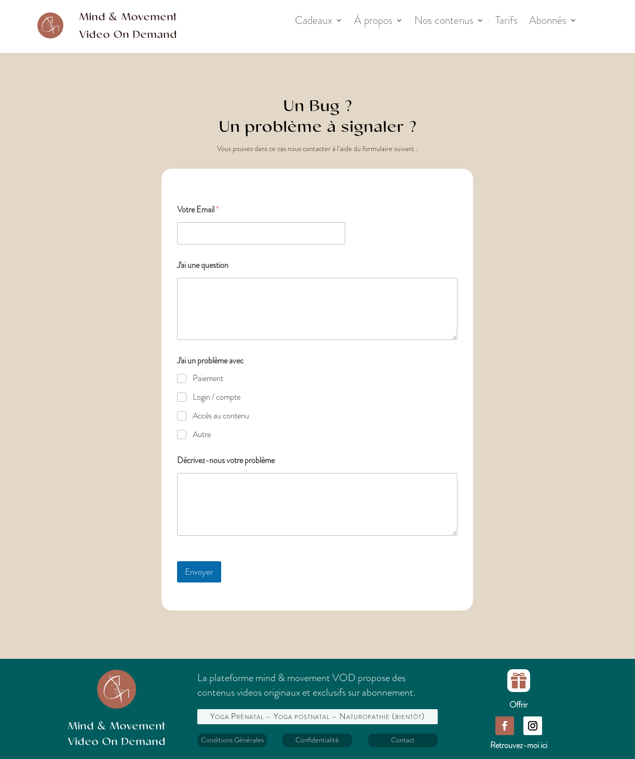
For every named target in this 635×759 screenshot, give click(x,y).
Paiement (208, 378)
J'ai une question (202, 265)
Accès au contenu (221, 416)
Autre (202, 434)
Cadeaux (313, 22)
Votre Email (198, 209)
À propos (373, 22)
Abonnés (547, 22)
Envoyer (199, 571)
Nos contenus (444, 22)
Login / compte (216, 397)
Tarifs (506, 22)
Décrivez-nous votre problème (226, 460)
